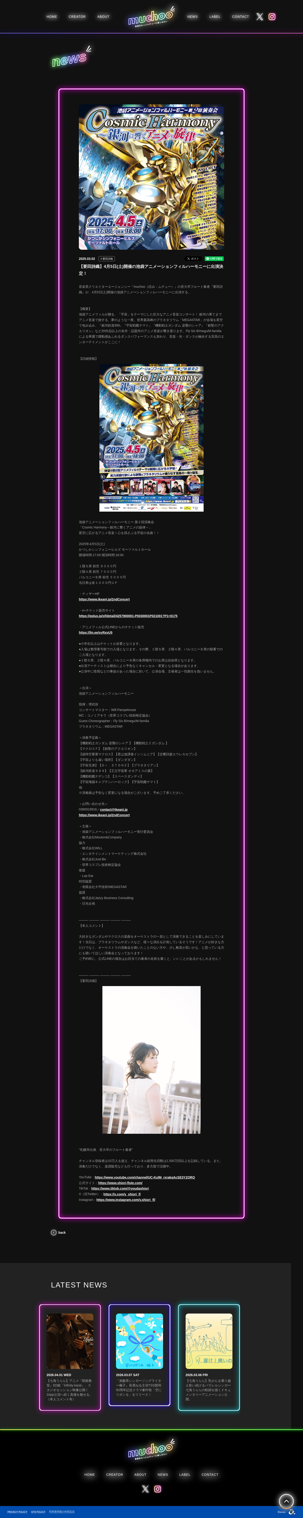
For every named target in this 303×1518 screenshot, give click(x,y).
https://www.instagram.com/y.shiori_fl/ (125, 1200)
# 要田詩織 (107, 258)
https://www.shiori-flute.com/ (120, 1183)
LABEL (215, 16)
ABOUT (103, 16)
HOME (52, 16)
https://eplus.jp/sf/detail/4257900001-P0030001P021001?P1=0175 (128, 616)
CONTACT (240, 16)
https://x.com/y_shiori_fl (122, 1194)
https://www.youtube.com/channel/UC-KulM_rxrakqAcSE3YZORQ (145, 1177)
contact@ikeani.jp (114, 809)
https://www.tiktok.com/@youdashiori (120, 1188)
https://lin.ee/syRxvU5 (96, 632)
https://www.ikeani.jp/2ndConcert (104, 599)
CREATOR (77, 16)
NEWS (192, 16)
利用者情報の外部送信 (61, 1511)
